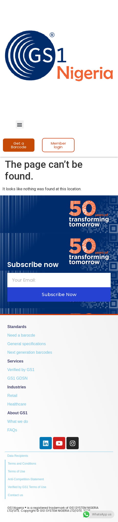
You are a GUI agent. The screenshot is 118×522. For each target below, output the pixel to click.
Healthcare (16, 404)
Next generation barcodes (29, 352)
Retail (12, 396)
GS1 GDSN (17, 378)
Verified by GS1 (20, 370)
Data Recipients (17, 456)
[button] (20, 124)
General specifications (26, 344)
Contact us (15, 495)
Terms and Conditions (22, 463)
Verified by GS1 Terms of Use (27, 487)
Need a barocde (21, 335)
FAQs (12, 430)
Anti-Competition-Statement (26, 479)
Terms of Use (16, 471)
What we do (17, 421)
